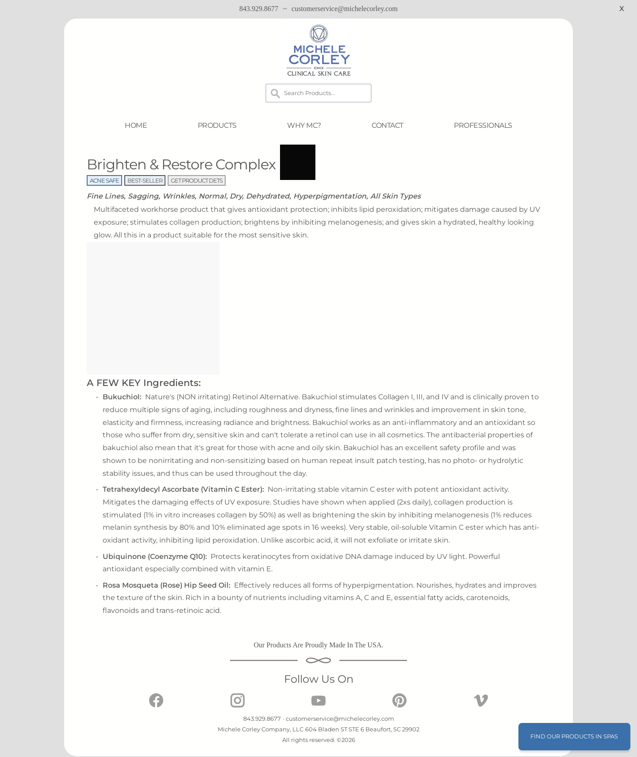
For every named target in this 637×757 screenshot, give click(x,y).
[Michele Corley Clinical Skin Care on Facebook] (156, 705)
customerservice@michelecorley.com (345, 8)
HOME (136, 125)
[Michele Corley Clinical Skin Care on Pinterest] (399, 705)
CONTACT (387, 125)
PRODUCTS (217, 125)
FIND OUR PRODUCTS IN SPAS (574, 736)
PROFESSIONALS (483, 125)
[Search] (318, 93)
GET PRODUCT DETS (197, 180)
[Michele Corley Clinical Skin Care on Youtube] (318, 705)
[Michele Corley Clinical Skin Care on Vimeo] (481, 705)
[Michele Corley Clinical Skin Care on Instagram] (237, 705)
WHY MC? (304, 125)
